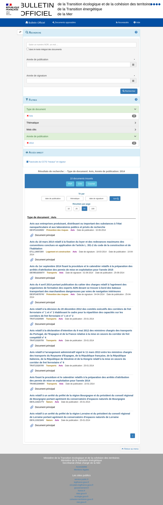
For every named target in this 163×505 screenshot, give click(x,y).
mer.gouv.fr (81, 502)
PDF (70, 184)
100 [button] (92, 209)
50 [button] (84, 209)
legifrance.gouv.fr (81, 482)
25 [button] (77, 209)
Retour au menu (130, 449)
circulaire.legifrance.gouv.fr (81, 485)
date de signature (96, 198)
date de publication (53, 198)
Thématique (33, 122)
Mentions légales (81, 470)
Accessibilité (81, 467)
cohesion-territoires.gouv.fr (81, 499)
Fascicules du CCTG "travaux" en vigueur (46, 162)
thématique (74, 198)
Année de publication (37, 136)
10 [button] (69, 209)
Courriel (91, 184)
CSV (80, 184)
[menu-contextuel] (28, 49)
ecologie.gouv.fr (81, 496)
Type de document (36, 109)
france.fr (81, 491)
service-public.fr (81, 479)
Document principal (44, 235)
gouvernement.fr (81, 488)
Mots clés (31, 129)
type (115, 198)
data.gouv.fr (81, 493)
